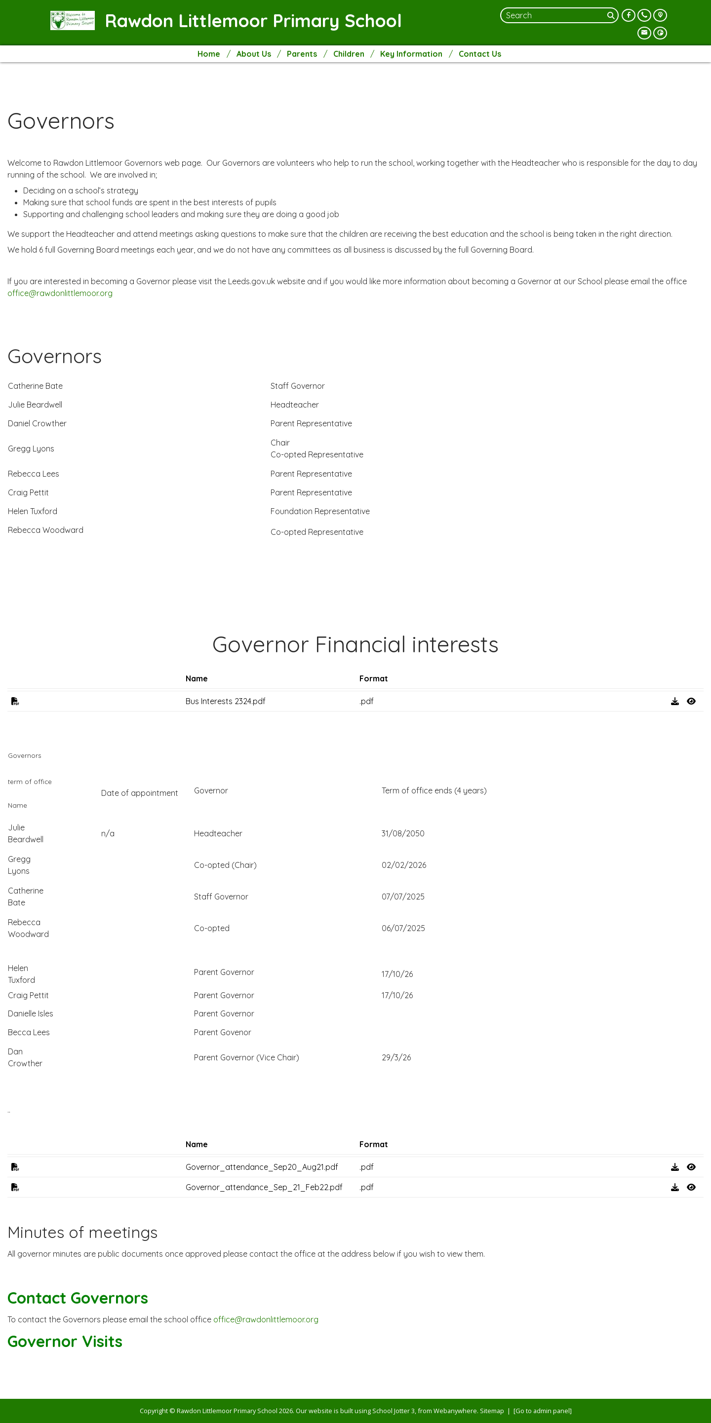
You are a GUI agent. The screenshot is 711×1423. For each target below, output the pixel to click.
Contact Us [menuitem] (480, 54)
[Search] (612, 15)
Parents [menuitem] (302, 54)
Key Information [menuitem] (411, 54)
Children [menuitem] (348, 54)
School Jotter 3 (393, 1410)
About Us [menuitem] (254, 54)
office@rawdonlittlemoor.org (60, 293)
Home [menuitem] (209, 54)
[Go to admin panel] (543, 1410)
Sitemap (492, 1410)
